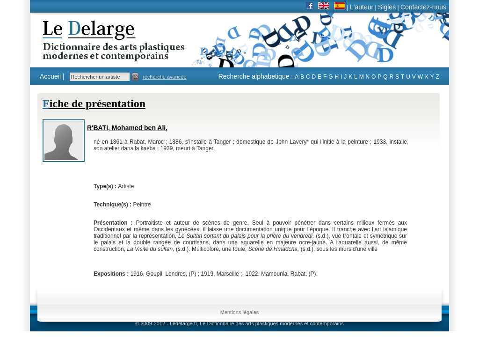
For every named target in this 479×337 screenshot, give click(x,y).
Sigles (387, 7)
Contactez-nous (423, 7)
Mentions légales (239, 312)
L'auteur (361, 7)
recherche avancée (165, 77)
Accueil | (52, 76)
